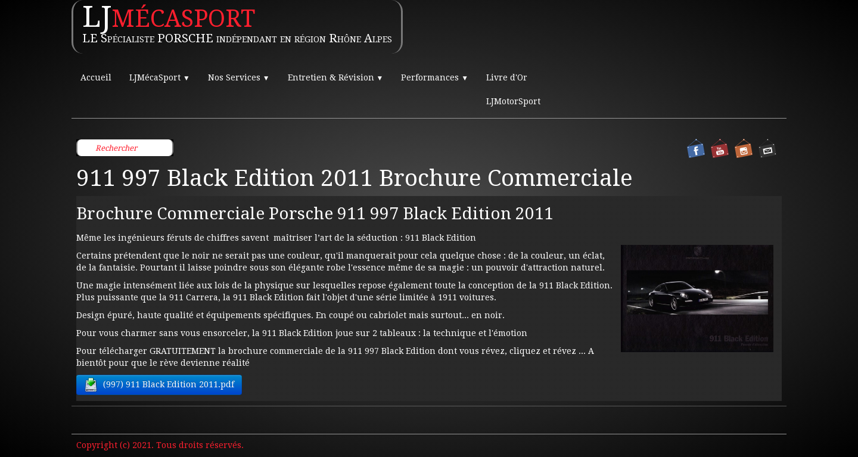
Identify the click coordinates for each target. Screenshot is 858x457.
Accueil (95, 77)
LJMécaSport (159, 77)
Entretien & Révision (336, 77)
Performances (434, 77)
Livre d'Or (506, 77)
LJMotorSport (513, 101)
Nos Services (239, 77)
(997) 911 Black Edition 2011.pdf (159, 385)
